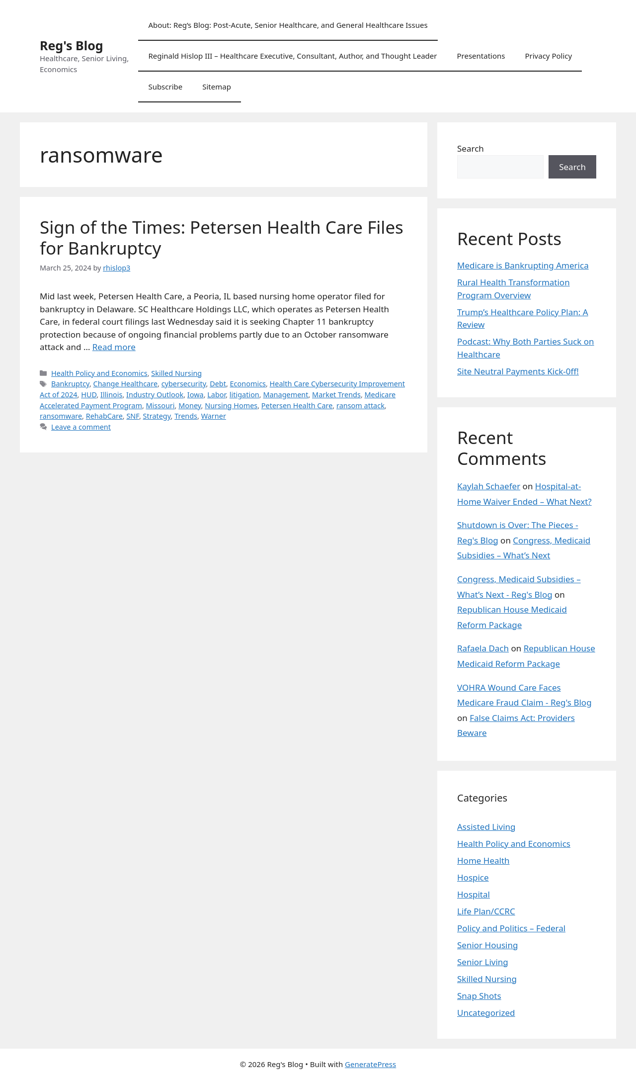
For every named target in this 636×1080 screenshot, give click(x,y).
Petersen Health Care (297, 405)
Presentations (481, 56)
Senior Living (482, 962)
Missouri (160, 405)
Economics (248, 383)
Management (285, 394)
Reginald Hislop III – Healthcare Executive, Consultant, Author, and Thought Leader (292, 56)
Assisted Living (486, 826)
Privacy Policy (548, 56)
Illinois (111, 394)
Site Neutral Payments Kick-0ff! (518, 371)
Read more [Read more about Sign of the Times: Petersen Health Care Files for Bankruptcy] (114, 347)
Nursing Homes (231, 405)
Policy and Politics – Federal (511, 928)
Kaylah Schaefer (488, 486)
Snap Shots (479, 995)
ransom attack (360, 405)
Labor (216, 394)
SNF (132, 416)
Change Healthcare (125, 383)
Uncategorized (486, 1012)
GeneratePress (370, 1064)
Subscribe (165, 86)
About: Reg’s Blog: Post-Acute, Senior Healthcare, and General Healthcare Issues (287, 25)
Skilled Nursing (176, 373)
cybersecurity (183, 383)
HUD (88, 394)
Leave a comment (81, 427)
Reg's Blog (71, 45)
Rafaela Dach (483, 648)
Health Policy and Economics (99, 373)
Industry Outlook (154, 394)
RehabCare (104, 416)
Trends (185, 416)
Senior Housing (487, 945)
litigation (244, 394)
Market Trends (336, 394)
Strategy (157, 416)
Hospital (473, 894)
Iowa (195, 394)
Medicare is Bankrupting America (523, 265)
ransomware (61, 416)
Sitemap (216, 86)
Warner (213, 416)
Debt (218, 383)
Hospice (473, 877)
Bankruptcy (70, 383)
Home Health (483, 860)
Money (189, 405)
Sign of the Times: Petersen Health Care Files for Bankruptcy (221, 237)
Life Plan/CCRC (486, 911)
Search (470, 148)
